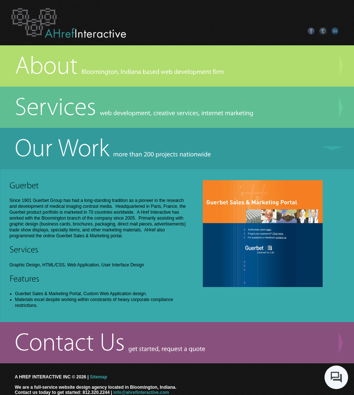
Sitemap (98, 377)
